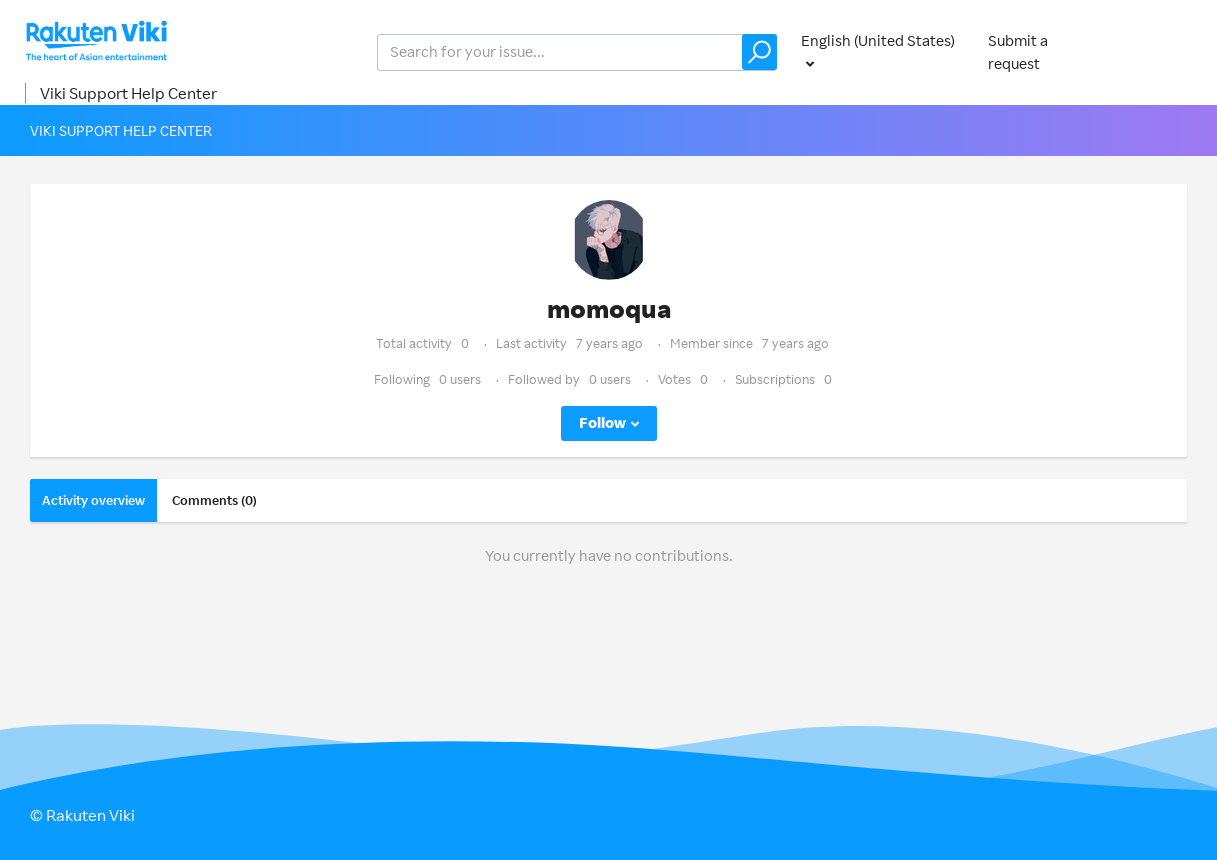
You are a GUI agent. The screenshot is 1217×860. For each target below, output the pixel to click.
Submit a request (1018, 52)
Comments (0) (214, 500)
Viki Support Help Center (128, 93)
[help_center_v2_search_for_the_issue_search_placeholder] (577, 52)
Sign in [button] (1165, 51)
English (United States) (878, 40)
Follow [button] (602, 422)
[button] (759, 52)
